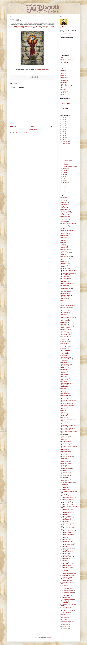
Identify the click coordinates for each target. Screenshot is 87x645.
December (65, 141)
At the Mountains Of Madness (68, 223)
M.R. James (64, 381)
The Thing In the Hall (66, 588)
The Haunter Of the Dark (66, 523)
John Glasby (64, 352)
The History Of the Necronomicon (68, 525)
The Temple (64, 585)
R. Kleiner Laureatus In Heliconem (69, 446)
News (15, 79)
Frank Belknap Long (65, 295)
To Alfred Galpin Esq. (66, 607)
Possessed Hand (65, 444)
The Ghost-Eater (65, 521)
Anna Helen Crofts (65, 216)
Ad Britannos (64, 204)
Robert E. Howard (65, 460)
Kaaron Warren (64, 362)
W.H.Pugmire (64, 619)
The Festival (64, 514)
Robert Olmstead (65, 461)
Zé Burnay (51, 26)
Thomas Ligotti (64, 601)
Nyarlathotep (64, 422)
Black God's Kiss (65, 233)
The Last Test (64, 546)
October (65, 168)
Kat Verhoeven (35, 26)
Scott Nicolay (64, 470)
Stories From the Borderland (67, 482)
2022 (63, 123)
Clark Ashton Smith (65, 252)
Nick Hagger (64, 414)
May (64, 176)
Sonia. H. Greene (65, 479)
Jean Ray (63, 345)
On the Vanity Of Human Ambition (69, 431)
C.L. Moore (63, 240)
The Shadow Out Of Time (67, 572)
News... (64, 151)
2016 (63, 135)
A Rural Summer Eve (66, 199)
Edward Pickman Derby (66, 283)
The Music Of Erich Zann (67, 556)
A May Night (64, 197)
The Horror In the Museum (67, 536)
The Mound (64, 555)
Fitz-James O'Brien (65, 291)
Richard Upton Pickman (66, 456)
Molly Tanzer (64, 398)
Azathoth (63, 228)
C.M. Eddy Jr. (64, 242)
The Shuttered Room (66, 578)
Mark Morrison (64, 386)
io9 (62, 79)
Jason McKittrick (65, 343)
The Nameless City (65, 558)
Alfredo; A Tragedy (65, 211)
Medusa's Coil (64, 390)
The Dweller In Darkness (66, 511)
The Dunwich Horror (65, 509)
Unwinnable (64, 92)
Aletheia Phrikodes (65, 209)
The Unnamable (65, 597)
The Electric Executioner (66, 512)
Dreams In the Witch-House (67, 273)
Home (32, 126)
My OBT (63, 87)
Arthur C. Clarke (65, 220)
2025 (63, 117)
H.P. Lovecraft (64, 316)
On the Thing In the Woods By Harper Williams (68, 429)
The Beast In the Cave (66, 486)
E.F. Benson (64, 280)
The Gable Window (65, 519)
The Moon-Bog (64, 553)
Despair (63, 266)
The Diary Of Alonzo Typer (67, 504)
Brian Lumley (64, 237)
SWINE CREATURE (67, 161)
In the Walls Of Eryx (65, 333)
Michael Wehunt (65, 393)
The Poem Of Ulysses (66, 565)
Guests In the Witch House (67, 310)
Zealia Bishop (64, 628)
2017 (63, 133)
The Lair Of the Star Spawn (67, 544)
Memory (63, 391)
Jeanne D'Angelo (43, 26)
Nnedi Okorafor (64, 417)
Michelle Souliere (65, 395)
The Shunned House (66, 577)
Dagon (62, 259)
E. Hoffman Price (65, 278)
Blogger (49, 637)
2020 (63, 127)
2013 (63, 185)
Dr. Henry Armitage (65, 268)
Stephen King (64, 480)
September (65, 170)
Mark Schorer (64, 388)
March (64, 180)
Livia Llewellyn (64, 374)
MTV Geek (63, 84)
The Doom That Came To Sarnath (69, 506)
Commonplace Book (66, 256)
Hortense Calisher (65, 329)
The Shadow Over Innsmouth (68, 573)
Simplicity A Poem (65, 475)
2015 (63, 137)
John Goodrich (64, 353)
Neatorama (63, 89)
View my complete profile (65, 33)
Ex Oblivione (64, 285)
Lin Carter (63, 372)
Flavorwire (63, 73)
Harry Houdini (64, 320)
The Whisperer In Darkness (67, 599)
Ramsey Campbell (65, 451)
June (64, 174)
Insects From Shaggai (66, 334)
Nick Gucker (64, 412)
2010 (63, 191)
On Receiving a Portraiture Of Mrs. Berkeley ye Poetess (69, 426)
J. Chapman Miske (65, 336)
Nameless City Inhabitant (67, 405)
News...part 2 (66, 149)
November (65, 143)
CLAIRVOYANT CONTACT (67, 64)
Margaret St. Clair (65, 385)
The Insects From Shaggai (67, 541)
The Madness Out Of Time (67, 551)
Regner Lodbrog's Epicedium (67, 454)
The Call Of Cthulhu (65, 489)
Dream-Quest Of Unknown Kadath (69, 270)
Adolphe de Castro (65, 206)
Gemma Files (64, 298)
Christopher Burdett (65, 249)
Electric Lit (63, 72)
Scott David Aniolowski (66, 468)
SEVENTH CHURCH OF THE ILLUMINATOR (68, 62)
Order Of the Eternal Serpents (42, 69)
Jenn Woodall (14, 26)
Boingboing (63, 70)
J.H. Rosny (63, 338)
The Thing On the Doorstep (67, 592)
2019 (63, 129)
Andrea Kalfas (15, 27)
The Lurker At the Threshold (67, 548)
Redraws (63, 453)
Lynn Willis (63, 379)
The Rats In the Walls (66, 567)
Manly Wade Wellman (66, 383)
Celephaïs (63, 244)
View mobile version (32, 129)
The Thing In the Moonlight (67, 590)
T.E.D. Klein (64, 484)
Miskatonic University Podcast (68, 85)
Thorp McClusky (65, 602)
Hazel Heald (64, 322)
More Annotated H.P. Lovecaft (68, 403)
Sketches (63, 477)
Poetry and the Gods (66, 443)
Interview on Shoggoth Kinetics (70, 166)
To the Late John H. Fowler (67, 610)
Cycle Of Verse (64, 258)
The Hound (63, 537)
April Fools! (63, 218)
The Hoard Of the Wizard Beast (68, 527)
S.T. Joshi (63, 465)
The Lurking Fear (65, 550)
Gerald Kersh (64, 304)
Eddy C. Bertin (64, 281)
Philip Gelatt (64, 439)
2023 (63, 121)
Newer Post (13, 126)
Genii (62, 300)
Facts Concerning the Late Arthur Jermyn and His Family (68, 287)
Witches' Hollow (64, 626)
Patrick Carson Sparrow (66, 438)
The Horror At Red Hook (66, 532)
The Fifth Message (65, 516)
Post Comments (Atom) (21, 132)
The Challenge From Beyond (67, 497)
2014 (63, 139)
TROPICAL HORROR (67, 153)
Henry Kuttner (64, 324)
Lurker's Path (64, 82)
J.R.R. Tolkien (64, 339)
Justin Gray (64, 360)
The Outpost (64, 560)
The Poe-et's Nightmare (66, 563)
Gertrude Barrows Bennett (67, 305)
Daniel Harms (64, 261)
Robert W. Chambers (66, 463)
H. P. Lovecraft (64, 312)
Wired (62, 94)
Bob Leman (64, 235)
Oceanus (63, 423)
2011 (63, 189)
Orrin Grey (63, 434)
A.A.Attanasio (64, 202)
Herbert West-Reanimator (67, 326)
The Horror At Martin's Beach (67, 530)
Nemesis (63, 408)
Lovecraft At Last (65, 378)
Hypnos (63, 331)
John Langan (64, 355)
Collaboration (64, 254)
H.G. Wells (63, 314)
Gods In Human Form (66, 307)
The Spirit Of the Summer (67, 580)
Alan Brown (21, 26)
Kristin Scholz (64, 367)
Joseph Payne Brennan (66, 358)
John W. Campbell (65, 357)
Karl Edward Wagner (66, 364)
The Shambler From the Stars (68, 575)
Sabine (62, 466)
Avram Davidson (65, 226)
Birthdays (63, 232)
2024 (63, 119)
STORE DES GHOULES (66, 59)
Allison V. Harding (65, 214)
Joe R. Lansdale (65, 350)
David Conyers (64, 263)
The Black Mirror (65, 487)
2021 (63, 125)
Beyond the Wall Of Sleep (67, 230)
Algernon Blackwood (66, 213)
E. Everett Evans (65, 276)
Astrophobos (64, 221)
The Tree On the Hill (65, 595)
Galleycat (63, 75)
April (64, 178)
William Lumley (64, 624)
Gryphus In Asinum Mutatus (67, 309)
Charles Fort (64, 246)
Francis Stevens (65, 293)
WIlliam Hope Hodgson (66, 621)
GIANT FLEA (66, 159)
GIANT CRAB (66, 157)
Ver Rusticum (64, 616)
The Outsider (64, 562)
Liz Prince (63, 376)
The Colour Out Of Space (67, 499)
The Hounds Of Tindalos (66, 539)
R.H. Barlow (64, 449)
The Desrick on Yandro (66, 502)
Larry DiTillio (64, 371)
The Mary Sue (64, 91)
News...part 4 (66, 145)
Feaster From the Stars (66, 290)
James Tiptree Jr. (65, 341)
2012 (63, 187)
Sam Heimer (28, 26)
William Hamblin (65, 623)
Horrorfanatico (64, 77)
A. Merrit (63, 200)
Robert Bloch (64, 458)
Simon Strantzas (65, 473)
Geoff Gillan (64, 302)
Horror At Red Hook (65, 327)
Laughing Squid (64, 80)
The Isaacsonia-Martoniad (67, 543)
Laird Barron (65, 108)
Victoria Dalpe (64, 617)
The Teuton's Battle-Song (67, 587)
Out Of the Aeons (65, 436)
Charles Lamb (64, 247)
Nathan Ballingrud (65, 407)
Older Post (52, 126)
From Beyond (64, 297)
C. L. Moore (64, 239)
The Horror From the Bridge (67, 534)
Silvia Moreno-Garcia (66, 472)
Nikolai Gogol (64, 415)
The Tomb (63, 594)
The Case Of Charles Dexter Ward (69, 491)
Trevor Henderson (33, 23)
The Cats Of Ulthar (65, 495)
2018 (63, 131)
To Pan (62, 609)
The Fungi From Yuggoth (67, 518)
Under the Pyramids (65, 614)
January (65, 182)
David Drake (64, 265)
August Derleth (64, 225)
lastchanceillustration (67, 111)
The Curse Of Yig (65, 501)
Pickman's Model (65, 441)
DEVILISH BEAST (67, 155)
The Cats (63, 494)
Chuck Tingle (64, 251)
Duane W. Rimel (65, 274)
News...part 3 (66, 147)
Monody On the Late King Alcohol (68, 400)
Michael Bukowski (66, 26)
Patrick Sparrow (23, 27)
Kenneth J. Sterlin (65, 365)
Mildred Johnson (65, 397)
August (64, 172)
